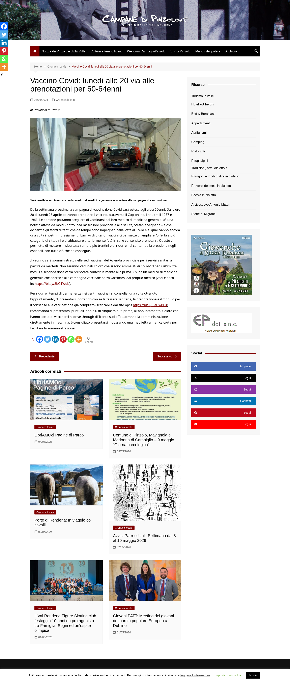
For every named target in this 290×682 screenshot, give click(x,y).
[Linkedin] (55, 339)
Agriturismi (199, 132)
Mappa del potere (208, 51)
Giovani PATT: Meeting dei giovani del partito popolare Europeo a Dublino (143, 621)
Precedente (44, 356)
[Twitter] (47, 339)
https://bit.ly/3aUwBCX (150, 305)
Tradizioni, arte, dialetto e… (211, 168)
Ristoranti (198, 151)
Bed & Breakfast (203, 114)
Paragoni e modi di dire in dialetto (215, 176)
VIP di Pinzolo (180, 51)
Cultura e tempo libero (106, 51)
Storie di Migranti (203, 214)
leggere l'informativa (195, 675)
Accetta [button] (253, 675)
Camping (197, 142)
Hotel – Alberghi (202, 104)
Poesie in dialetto (203, 195)
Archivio (231, 51)
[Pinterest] (63, 339)
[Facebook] (37, 339)
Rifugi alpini (199, 160)
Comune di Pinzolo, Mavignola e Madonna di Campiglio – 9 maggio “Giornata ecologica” (143, 440)
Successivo (167, 356)
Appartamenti (200, 123)
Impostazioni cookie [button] (228, 675)
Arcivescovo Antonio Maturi (210, 204)
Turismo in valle (202, 96)
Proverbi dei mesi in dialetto (211, 185)
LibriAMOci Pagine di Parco (59, 435)
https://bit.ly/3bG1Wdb (52, 283)
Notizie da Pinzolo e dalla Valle (63, 51)
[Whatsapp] (71, 339)
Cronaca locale (65, 99)
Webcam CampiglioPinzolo (146, 51)
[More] (78, 339)
